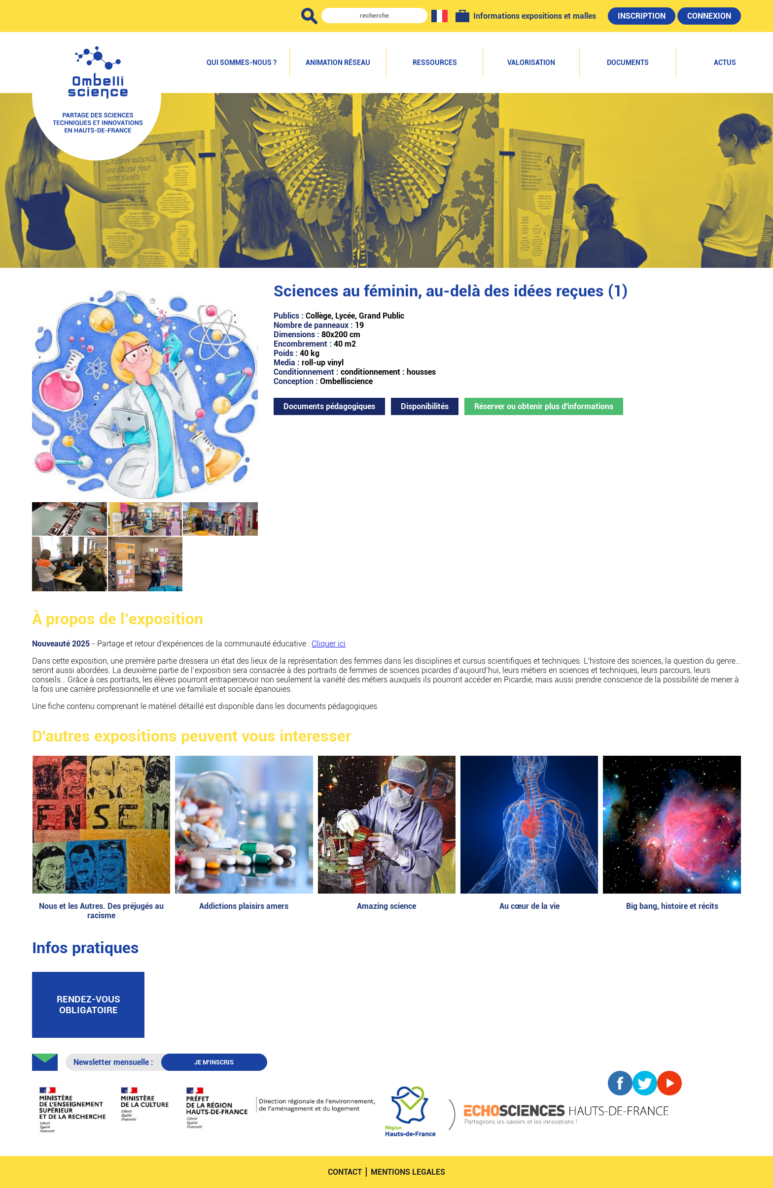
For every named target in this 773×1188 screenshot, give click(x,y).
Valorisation (531, 62)
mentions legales (408, 1172)
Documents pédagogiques (329, 406)
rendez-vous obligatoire (88, 1005)
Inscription (642, 16)
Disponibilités (425, 406)
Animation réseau (338, 62)
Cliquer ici (329, 643)
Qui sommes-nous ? (242, 62)
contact (345, 1172)
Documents (628, 62)
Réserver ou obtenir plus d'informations (543, 406)
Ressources (435, 62)
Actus (725, 62)
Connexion (709, 16)
